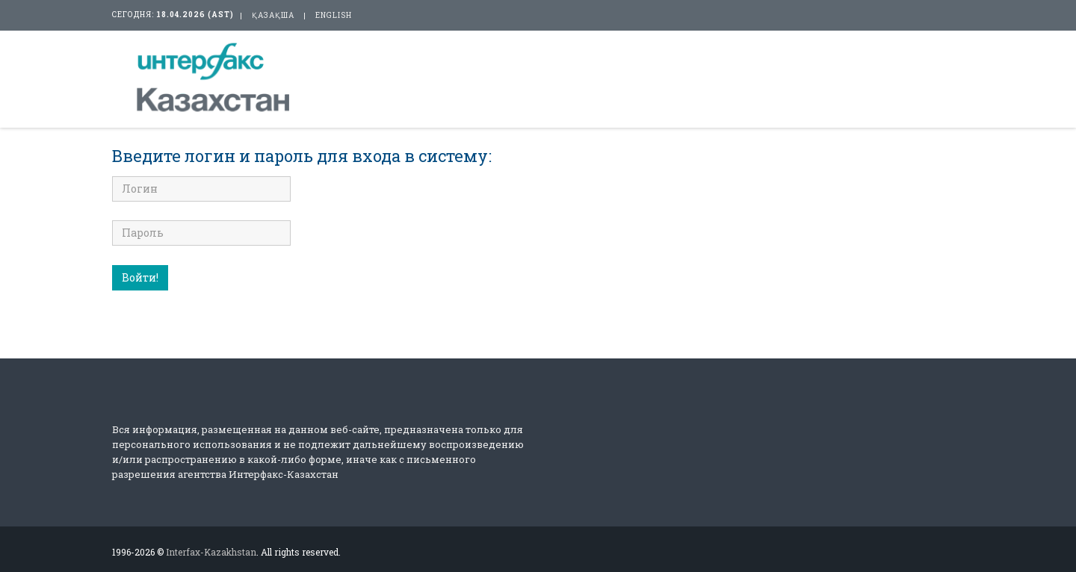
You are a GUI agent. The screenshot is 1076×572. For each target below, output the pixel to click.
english (333, 15)
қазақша (273, 15)
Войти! (140, 277)
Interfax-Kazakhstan (211, 552)
